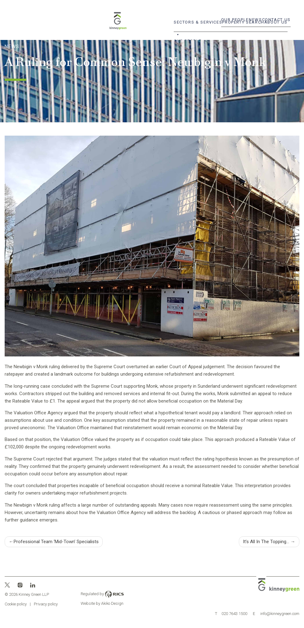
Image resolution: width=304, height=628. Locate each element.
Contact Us (276, 19)
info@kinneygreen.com (276, 613)
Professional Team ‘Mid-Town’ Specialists (56, 541)
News (255, 19)
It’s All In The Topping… (266, 541)
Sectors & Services (198, 24)
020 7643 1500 (231, 613)
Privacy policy (46, 604)
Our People (235, 19)
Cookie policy (16, 604)
